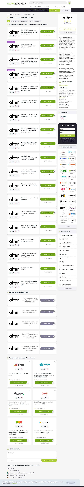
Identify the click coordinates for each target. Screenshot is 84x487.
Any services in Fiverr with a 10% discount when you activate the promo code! (19, 403)
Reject (73, 482)
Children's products (65, 285)
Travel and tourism (65, 258)
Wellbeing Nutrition (63, 214)
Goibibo (72, 214)
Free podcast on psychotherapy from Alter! (29, 198)
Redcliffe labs (63, 118)
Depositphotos (72, 196)
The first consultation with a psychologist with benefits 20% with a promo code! (30, 300)
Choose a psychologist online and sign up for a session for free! (29, 144)
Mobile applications (65, 243)
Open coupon (48, 101)
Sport (62, 273)
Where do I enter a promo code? (66, 82)
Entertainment (64, 250)
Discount (24, 21)
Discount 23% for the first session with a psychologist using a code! (28, 46)
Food (61, 262)
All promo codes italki (39, 408)
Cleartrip (63, 183)
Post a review (49, 460)
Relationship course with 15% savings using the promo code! (29, 115)
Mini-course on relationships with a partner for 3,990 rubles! (29, 184)
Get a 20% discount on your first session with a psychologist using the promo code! (29, 32)
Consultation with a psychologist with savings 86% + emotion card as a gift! (29, 158)
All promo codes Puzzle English (16, 437)
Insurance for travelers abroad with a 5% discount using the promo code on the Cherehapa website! (44, 375)
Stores (36, 10)
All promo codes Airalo (14, 379)
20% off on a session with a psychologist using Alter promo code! (29, 213)
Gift (30, 21)
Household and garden (66, 269)
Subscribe (67, 135)
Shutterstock (63, 220)
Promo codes (29, 10)
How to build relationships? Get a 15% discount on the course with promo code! (29, 88)
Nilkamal (39, 6)
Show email (62, 97)
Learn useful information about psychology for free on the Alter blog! (29, 283)
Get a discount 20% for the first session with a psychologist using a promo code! (29, 130)
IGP (63, 189)
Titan (72, 220)
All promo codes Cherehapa (40, 379)
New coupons (44, 10)
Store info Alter (63, 85)
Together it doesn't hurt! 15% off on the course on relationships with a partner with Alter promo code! (29, 75)
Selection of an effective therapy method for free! (27, 240)
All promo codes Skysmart (40, 437)
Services (22, 14)
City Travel (72, 189)
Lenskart (72, 177)
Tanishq (31, 6)
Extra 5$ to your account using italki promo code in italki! (43, 402)
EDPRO (63, 202)
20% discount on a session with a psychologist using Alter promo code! (29, 348)
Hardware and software (66, 266)
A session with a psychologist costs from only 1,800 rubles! (29, 226)
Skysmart (48, 6)
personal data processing (65, 139)
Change (65, 10)
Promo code (15, 21)
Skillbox (72, 202)
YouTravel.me (72, 208)
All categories (67, 288)
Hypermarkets (64, 239)
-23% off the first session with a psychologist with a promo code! (29, 323)
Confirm (54, 10)
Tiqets (63, 177)
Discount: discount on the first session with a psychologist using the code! (30, 336)
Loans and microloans (66, 235)
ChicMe (72, 183)
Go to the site (67, 29)
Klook (72, 165)
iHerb (63, 171)
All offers (67, 226)
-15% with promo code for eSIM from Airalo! (18, 374)
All (8, 21)
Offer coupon (68, 32)
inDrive (72, 171)
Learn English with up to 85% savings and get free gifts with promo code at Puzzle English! (18, 432)
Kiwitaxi (63, 165)
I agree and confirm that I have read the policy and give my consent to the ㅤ (67, 140)
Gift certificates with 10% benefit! (27, 268)
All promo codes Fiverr (14, 408)
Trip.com (43, 6)
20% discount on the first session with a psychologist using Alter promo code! (28, 171)
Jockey (35, 6)
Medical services (28, 14)
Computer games (64, 247)
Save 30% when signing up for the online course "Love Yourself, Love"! (29, 255)
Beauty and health (65, 281)
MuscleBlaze (63, 196)
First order (37, 21)
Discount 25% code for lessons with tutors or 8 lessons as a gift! (43, 431)
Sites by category (16, 14)
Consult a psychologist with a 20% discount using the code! (29, 311)
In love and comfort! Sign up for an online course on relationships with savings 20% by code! (29, 61)
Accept (68, 482)
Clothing (62, 277)
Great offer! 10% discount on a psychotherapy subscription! (29, 101)
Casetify (63, 208)
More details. (15, 483)
